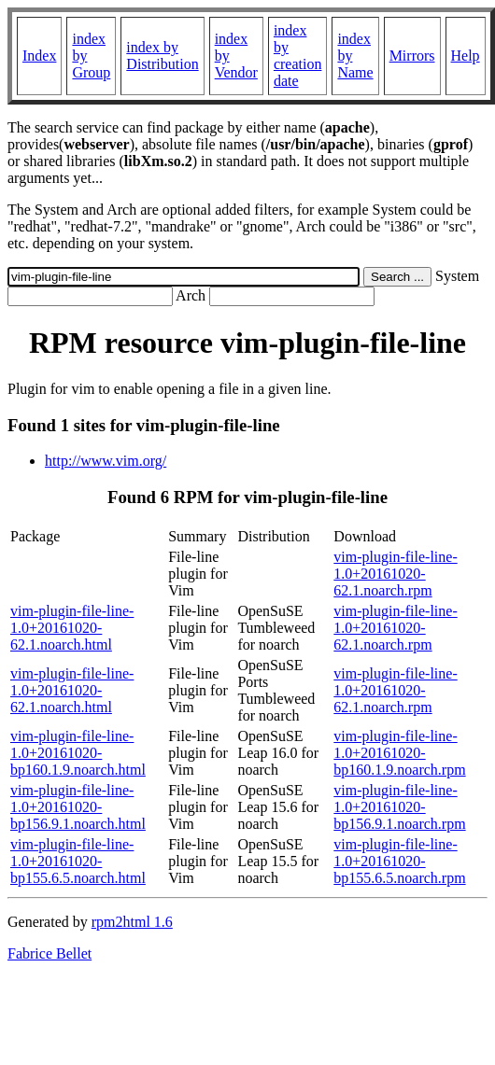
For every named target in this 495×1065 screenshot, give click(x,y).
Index (39, 55)
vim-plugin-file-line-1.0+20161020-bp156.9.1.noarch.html (78, 807)
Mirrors (412, 55)
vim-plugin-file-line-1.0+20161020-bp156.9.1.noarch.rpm (399, 807)
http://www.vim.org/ (105, 461)
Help (465, 55)
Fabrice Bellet (49, 953)
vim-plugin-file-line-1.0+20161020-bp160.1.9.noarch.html (78, 753)
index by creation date (298, 55)
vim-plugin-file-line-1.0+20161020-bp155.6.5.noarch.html (78, 861)
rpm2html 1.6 (132, 922)
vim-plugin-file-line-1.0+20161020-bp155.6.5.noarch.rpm (399, 861)
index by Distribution (162, 55)
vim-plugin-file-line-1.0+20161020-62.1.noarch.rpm (395, 573)
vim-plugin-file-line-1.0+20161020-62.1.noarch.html (72, 627)
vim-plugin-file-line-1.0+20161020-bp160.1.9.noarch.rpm (399, 753)
